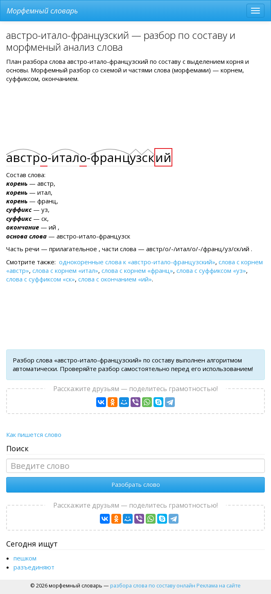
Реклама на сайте (218, 585)
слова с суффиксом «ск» (40, 279)
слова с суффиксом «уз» (211, 270)
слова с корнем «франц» (137, 270)
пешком (25, 558)
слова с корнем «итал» (65, 270)
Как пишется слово (33, 434)
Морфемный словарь (42, 11)
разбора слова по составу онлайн (152, 585)
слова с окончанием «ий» (115, 279)
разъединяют (34, 567)
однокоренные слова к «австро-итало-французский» (137, 262)
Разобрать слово (135, 484)
